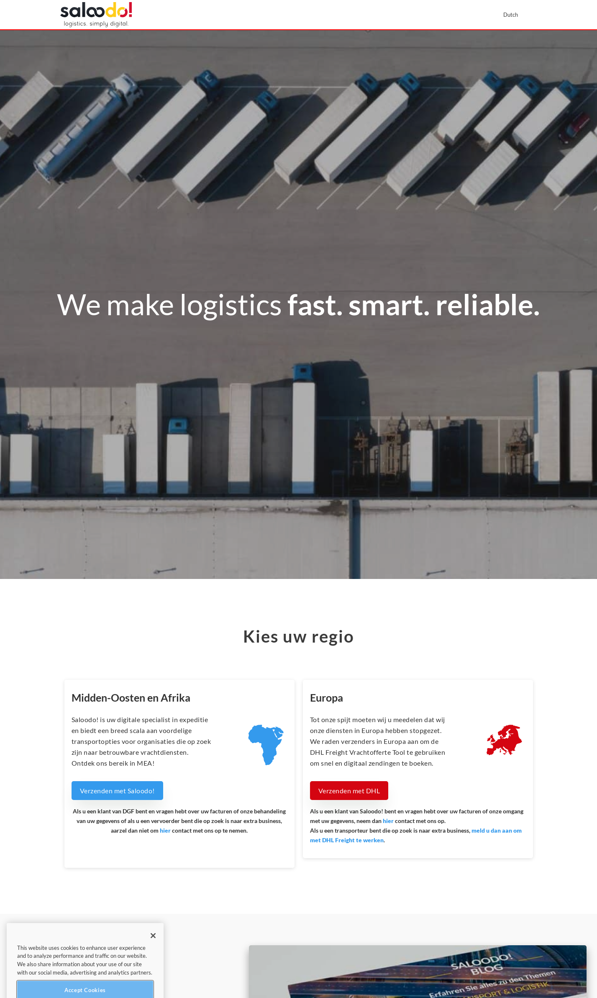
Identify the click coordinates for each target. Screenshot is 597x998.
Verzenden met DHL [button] (349, 791)
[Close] (153, 950)
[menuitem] (514, 14)
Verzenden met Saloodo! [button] (117, 791)
